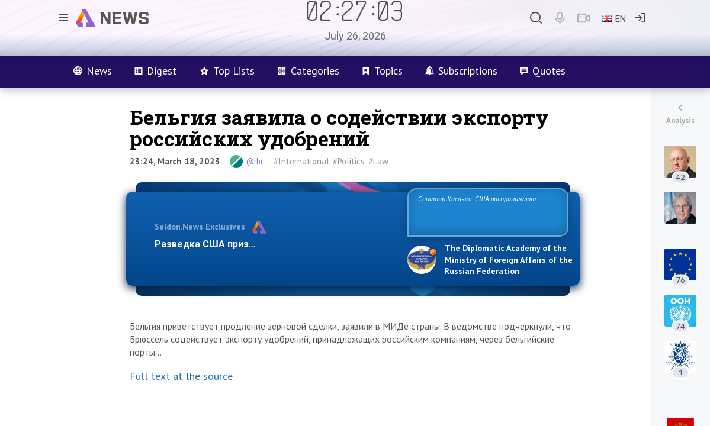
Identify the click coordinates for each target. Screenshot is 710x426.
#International (301, 161)
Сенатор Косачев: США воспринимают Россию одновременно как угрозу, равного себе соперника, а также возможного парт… (486, 211)
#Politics (349, 161)
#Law (378, 161)
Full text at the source (181, 376)
